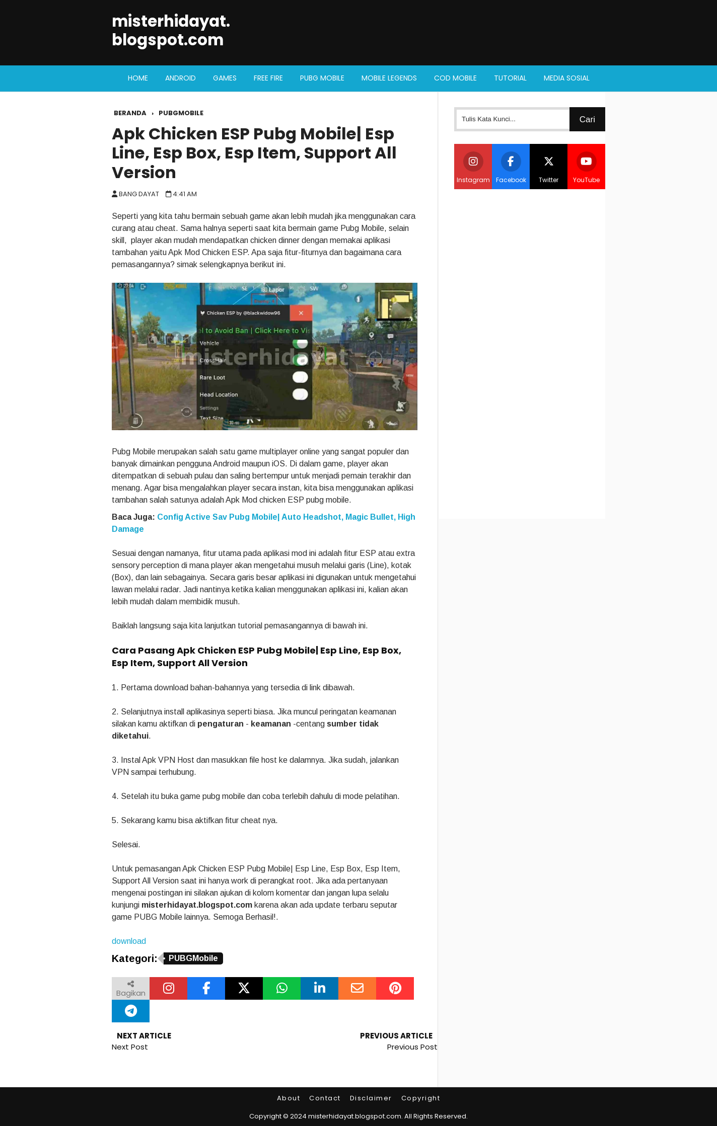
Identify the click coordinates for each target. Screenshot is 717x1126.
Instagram (473, 167)
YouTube (586, 167)
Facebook (511, 167)
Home (138, 78)
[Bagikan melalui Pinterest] (395, 988)
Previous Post (412, 1046)
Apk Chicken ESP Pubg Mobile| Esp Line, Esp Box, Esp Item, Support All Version (254, 153)
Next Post (130, 1046)
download (129, 941)
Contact (325, 1098)
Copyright (421, 1098)
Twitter (549, 167)
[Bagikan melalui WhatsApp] (282, 988)
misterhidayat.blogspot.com (171, 31)
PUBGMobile (193, 958)
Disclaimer (371, 1098)
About (289, 1098)
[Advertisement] (529, 353)
